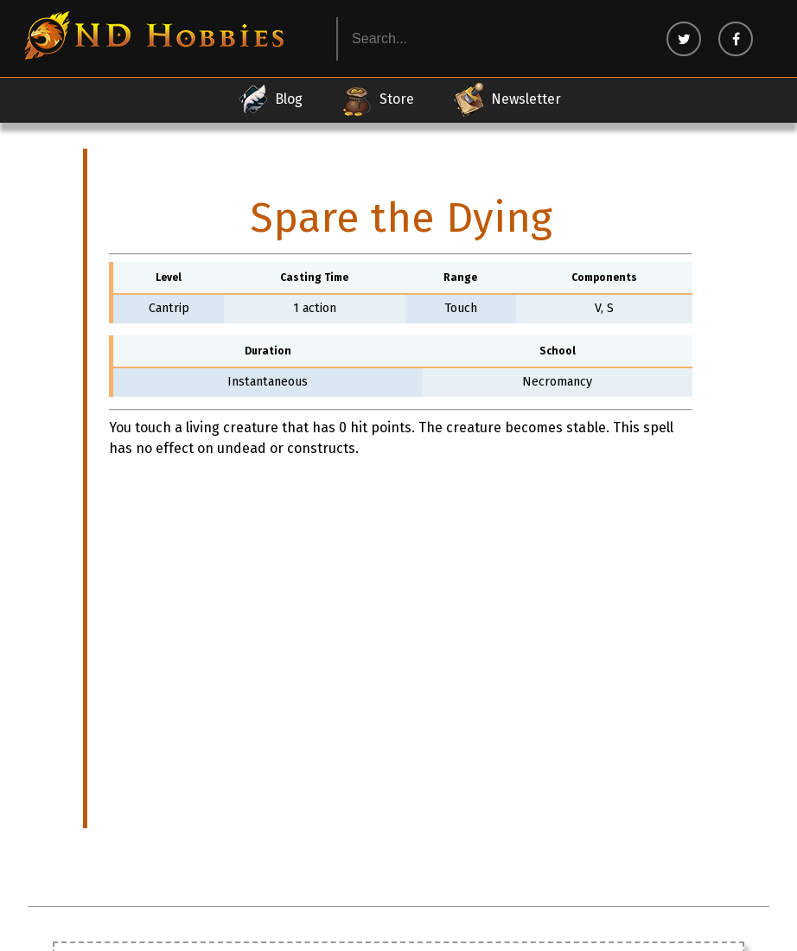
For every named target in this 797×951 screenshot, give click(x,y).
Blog (269, 99)
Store (377, 99)
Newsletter (506, 99)
